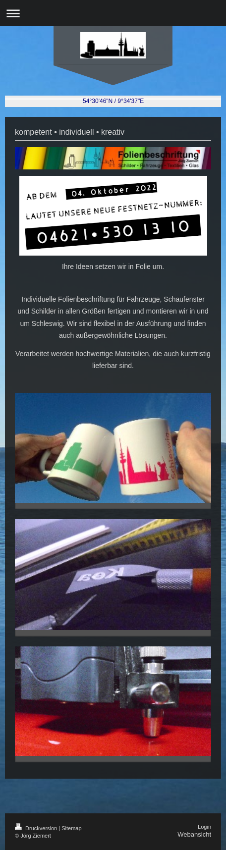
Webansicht (194, 834)
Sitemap (71, 828)
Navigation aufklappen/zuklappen (113, 13)
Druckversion (36, 828)
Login (204, 827)
